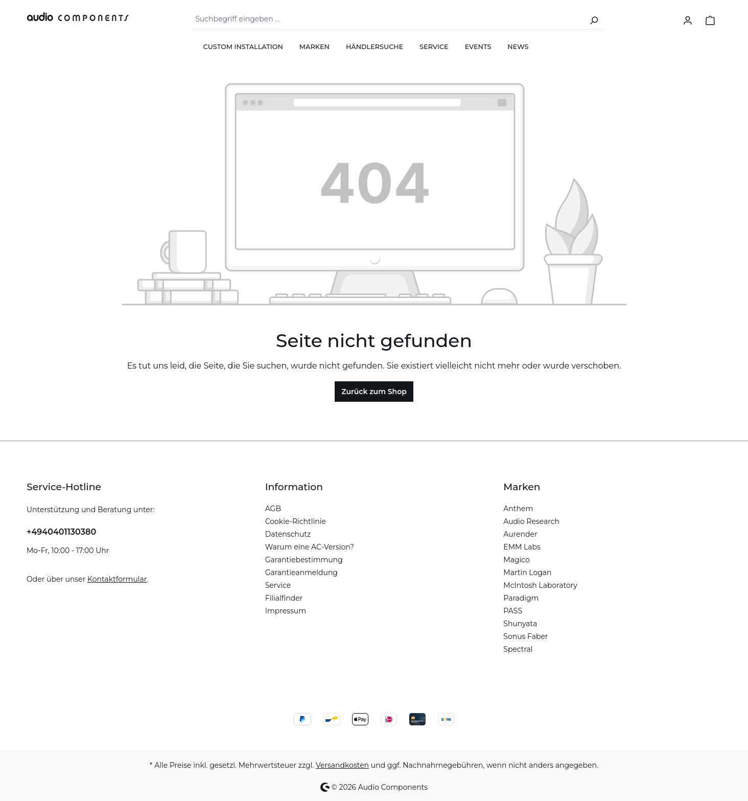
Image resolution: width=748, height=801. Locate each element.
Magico (516, 559)
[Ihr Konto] (687, 19)
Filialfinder (284, 598)
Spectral (517, 649)
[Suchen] (593, 19)
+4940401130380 (61, 532)
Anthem (518, 508)
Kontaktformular (117, 579)
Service (278, 585)
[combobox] (387, 19)
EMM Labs (522, 547)
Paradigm (521, 598)
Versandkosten (342, 765)
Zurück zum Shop (374, 391)
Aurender (520, 534)
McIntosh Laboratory (540, 585)
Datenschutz (288, 534)
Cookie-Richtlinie (295, 521)
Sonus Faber (525, 636)
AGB (273, 508)
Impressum (285, 610)
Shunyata (520, 623)
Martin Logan (527, 572)
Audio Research (531, 521)
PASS (512, 610)
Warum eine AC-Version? (309, 547)
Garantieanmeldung (301, 572)
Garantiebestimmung (304, 559)
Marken (521, 487)
